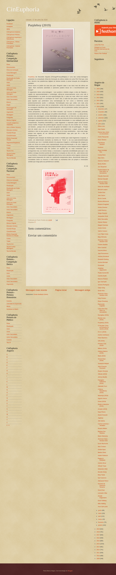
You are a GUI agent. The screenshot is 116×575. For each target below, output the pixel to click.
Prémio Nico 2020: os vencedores (103, 133)
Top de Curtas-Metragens (11, 154)
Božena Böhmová (103, 201)
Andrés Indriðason (103, 335)
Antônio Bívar (102, 463)
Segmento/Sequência (13, 142)
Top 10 (9, 342)
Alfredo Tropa (102, 466)
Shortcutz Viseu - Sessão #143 (103, 439)
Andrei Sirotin (102, 228)
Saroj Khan (101, 490)
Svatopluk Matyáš (103, 363)
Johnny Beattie (102, 377)
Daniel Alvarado (103, 415)
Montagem (10, 115)
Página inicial (61, 290)
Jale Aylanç (101, 421)
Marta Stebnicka (103, 436)
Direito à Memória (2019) (103, 405)
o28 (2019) (101, 341)
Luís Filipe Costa (103, 234)
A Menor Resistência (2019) (102, 390)
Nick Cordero (102, 446)
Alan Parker (101, 129)
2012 (98, 549)
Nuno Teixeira (102, 140)
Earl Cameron (102, 478)
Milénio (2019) (102, 348)
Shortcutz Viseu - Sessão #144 (103, 294)
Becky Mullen (102, 164)
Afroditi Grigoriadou (102, 496)
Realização (10, 75)
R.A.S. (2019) (102, 332)
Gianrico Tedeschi (103, 161)
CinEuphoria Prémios (13, 34)
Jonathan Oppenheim (102, 269)
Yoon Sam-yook (103, 506)
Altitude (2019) (102, 374)
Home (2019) (102, 401)
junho (100, 510)
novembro (101, 112)
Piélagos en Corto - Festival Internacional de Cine (101, 49)
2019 (98, 529)
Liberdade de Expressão (14, 303)
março (100, 519)
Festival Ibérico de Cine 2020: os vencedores (103, 171)
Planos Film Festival (100, 53)
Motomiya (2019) (103, 395)
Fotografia (10, 117)
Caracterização (11, 135)
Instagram (10, 26)
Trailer (8, 148)
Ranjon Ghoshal (103, 371)
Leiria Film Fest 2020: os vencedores (102, 310)
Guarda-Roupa (11, 133)
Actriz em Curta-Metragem (12, 93)
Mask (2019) (102, 356)
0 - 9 (8, 425)
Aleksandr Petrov (103, 481)
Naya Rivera (102, 412)
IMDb (8, 29)
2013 (98, 547)
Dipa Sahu (101, 158)
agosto (100, 121)
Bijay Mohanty (102, 237)
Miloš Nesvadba (103, 219)
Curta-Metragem (12, 73)
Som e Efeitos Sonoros (14, 127)
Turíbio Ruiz (101, 192)
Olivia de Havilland (103, 186)
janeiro (100, 525)
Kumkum (100, 147)
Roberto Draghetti (103, 204)
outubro (100, 115)
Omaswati (101, 265)
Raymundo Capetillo (101, 305)
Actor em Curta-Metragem (11, 88)
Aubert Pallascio (103, 455)
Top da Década (11, 158)
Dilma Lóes (101, 126)
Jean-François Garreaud (102, 367)
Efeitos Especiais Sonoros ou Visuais (13, 235)
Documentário (11, 67)
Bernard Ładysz (103, 189)
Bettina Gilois (102, 452)
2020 (98, 106)
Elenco (9, 102)
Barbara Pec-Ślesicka (102, 432)
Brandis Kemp (102, 472)
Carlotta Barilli (102, 276)
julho (100, 124)
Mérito (8, 306)
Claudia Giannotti (103, 176)
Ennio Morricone (103, 443)
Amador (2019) (102, 409)
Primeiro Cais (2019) (102, 344)
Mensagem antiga (82, 290)
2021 (98, 103)
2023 (98, 97)
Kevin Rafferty (102, 500)
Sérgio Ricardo (102, 213)
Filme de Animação (12, 70)
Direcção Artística (12, 130)
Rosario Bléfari (102, 428)
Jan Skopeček (102, 167)
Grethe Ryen (102, 449)
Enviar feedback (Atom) (41, 294)
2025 (98, 91)
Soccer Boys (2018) (102, 359)
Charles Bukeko (103, 244)
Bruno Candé (102, 198)
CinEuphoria (23, 9)
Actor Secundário (12, 97)
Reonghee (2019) (103, 315)
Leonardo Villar (102, 493)
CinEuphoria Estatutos (13, 32)
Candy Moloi (102, 155)
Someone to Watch (12, 309)
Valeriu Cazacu (102, 231)
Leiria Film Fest (99, 45)
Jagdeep (100, 418)
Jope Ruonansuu (103, 253)
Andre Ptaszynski (103, 137)
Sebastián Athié (102, 469)
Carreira (9, 301)
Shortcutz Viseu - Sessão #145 (103, 240)
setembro (101, 118)
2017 (98, 535)
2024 (98, 94)
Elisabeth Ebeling (103, 259)
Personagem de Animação (11, 108)
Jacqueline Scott (103, 216)
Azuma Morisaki (103, 262)
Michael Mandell (103, 179)
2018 (98, 532)
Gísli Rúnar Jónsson (101, 143)
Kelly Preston (102, 298)
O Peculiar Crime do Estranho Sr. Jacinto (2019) (103, 327)
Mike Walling (102, 503)
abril (99, 516)
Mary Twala (101, 475)
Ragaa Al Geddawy (101, 459)
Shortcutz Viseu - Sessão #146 (103, 182)
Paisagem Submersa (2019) (102, 381)
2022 (98, 100)
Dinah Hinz (101, 290)
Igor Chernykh (102, 282)
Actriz (8, 85)
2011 (98, 552)
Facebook (10, 24)
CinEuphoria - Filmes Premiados (13, 42)
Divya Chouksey (103, 301)
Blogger (70, 571)
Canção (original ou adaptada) (13, 123)
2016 (98, 538)
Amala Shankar (102, 207)
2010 (98, 555)
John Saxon (101, 195)
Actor (8, 82)
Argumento (10, 112)
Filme (8, 64)
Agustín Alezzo (102, 398)
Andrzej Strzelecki (103, 256)
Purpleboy (31, 77)
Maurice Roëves (103, 279)
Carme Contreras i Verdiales (103, 424)
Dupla (8, 105)
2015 (98, 541)
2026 (98, 88)
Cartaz (9, 145)
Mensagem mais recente (36, 290)
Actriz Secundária (12, 99)
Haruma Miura (102, 250)
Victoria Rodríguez (103, 285)
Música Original (11, 120)
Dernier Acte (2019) (102, 318)
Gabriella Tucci (102, 386)
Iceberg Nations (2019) (103, 352)
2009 (98, 558)
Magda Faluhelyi (103, 225)
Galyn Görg (101, 288)
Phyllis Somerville (103, 273)
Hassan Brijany (102, 222)
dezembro (101, 109)
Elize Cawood (102, 247)
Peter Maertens (102, 338)
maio (100, 513)
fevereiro (101, 522)
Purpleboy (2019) (103, 322)
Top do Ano (10, 151)
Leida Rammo (102, 210)
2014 (98, 544)
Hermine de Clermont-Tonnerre (102, 485)
